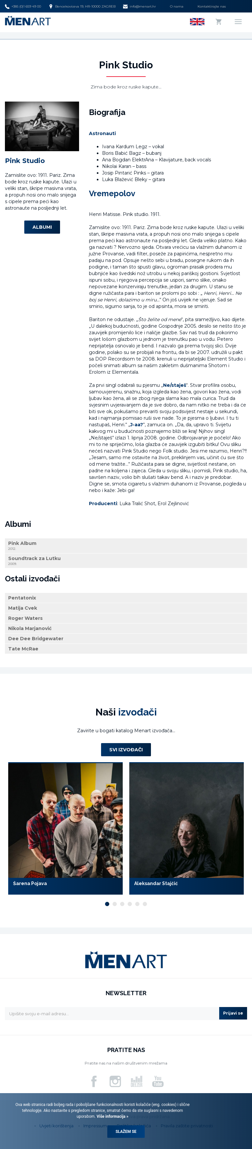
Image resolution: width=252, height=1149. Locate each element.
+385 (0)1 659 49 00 (23, 6)
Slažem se (126, 1131)
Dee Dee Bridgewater (35, 639)
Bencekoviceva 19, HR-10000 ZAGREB (82, 6)
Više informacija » (111, 1116)
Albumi (42, 227)
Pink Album (126, 545)
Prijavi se (233, 1013)
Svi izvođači (126, 750)
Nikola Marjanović (30, 628)
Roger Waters (25, 618)
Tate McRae (23, 649)
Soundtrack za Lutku (126, 560)
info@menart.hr (139, 6)
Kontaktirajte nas (212, 6)
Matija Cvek (22, 608)
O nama (176, 6)
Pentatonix (22, 598)
